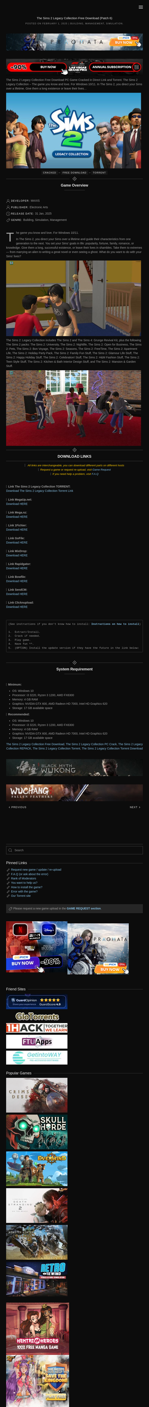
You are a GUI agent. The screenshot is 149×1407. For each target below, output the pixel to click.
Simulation (114, 23)
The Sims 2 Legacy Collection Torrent (56, 748)
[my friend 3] (36, 1027)
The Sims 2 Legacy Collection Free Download (35, 744)
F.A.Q (95, 473)
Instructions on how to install (115, 624)
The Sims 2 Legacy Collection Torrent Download (112, 748)
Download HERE (17, 504)
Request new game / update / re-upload (36, 869)
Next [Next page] (135, 807)
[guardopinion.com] (36, 1001)
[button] (141, 7)
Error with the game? (24, 891)
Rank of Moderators (23, 878)
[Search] (74, 850)
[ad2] (34, 1329)
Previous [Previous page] (17, 807)
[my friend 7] (36, 1057)
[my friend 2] (36, 1015)
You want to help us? (24, 882)
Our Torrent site (21, 895)
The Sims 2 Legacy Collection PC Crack (91, 744)
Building (76, 23)
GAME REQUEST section (84, 908)
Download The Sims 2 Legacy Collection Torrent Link (39, 490)
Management (94, 23)
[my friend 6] (36, 1041)
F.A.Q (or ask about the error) (29, 874)
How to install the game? (26, 887)
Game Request (101, 469)
